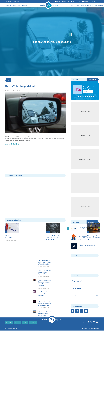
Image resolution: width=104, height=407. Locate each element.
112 (10, 5)
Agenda (57, 1)
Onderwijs (24, 5)
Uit (72, 5)
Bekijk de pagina (88, 91)
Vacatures (65, 1)
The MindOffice (94, 349)
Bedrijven (100, 5)
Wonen (82, 5)
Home (2, 5)
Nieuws (7, 5)
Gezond (87, 5)
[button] (76, 96)
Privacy (25, 343)
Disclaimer (33, 343)
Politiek (14, 5)
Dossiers (95, 1)
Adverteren (86, 1)
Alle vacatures (92, 222)
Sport (19, 5)
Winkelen (76, 5)
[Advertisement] (35, 160)
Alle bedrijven (92, 79)
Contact (17, 343)
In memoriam (93, 5)
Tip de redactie (75, 1)
